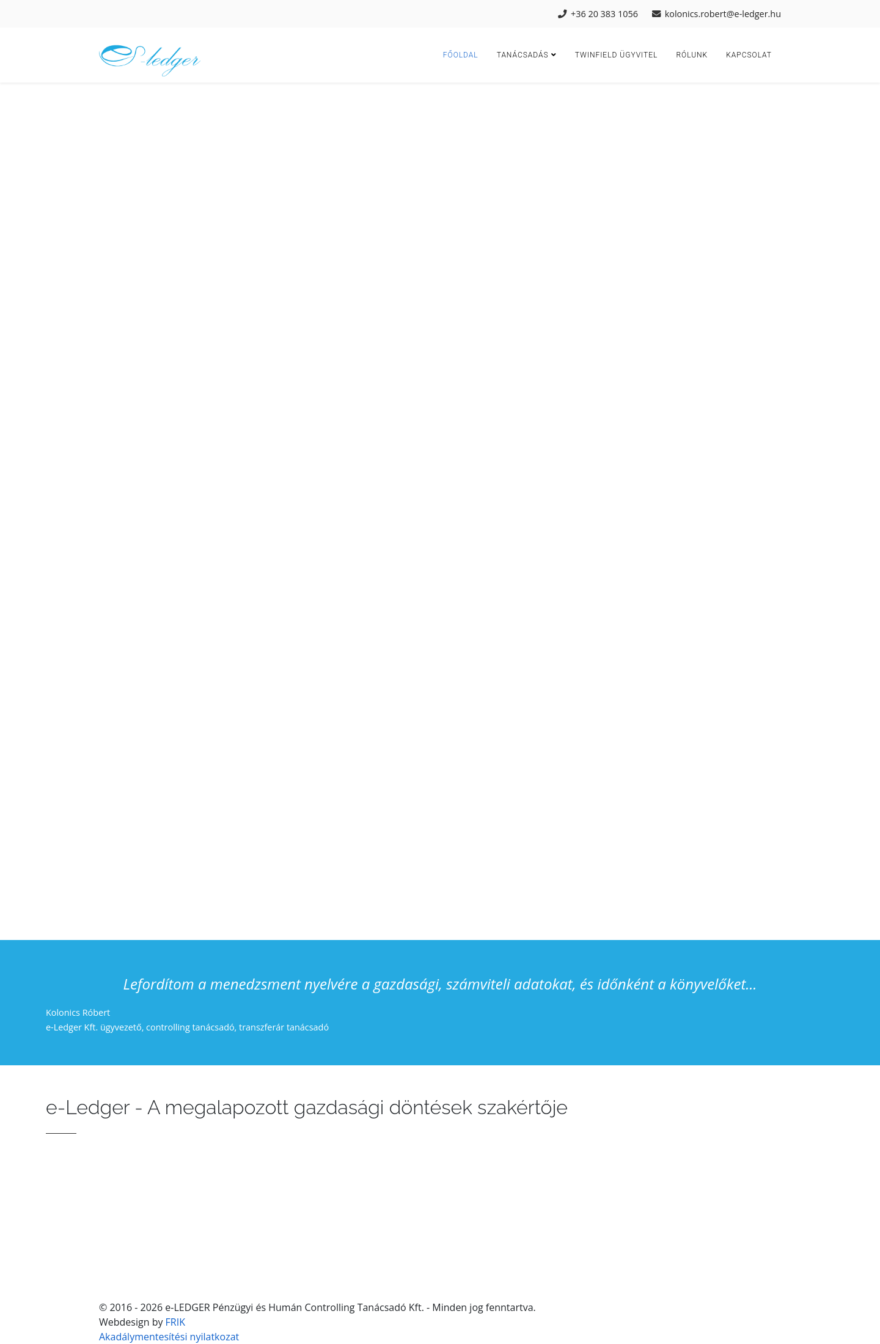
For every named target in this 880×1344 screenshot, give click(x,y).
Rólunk (692, 55)
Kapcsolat (749, 55)
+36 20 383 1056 (604, 14)
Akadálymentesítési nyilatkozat (169, 1336)
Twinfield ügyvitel (616, 55)
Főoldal (461, 55)
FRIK (175, 1322)
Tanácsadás (523, 55)
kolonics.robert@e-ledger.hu (723, 14)
